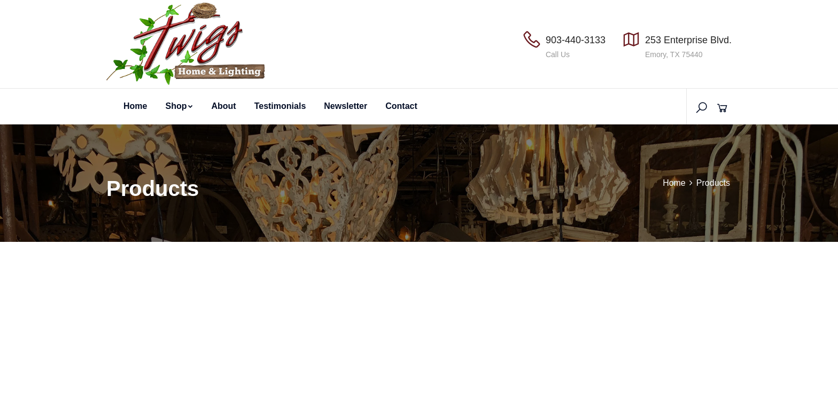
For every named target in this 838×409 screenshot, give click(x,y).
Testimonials (280, 106)
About (223, 106)
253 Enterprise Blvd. (688, 40)
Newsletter (345, 106)
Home (135, 106)
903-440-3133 (576, 40)
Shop (179, 106)
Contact (401, 106)
